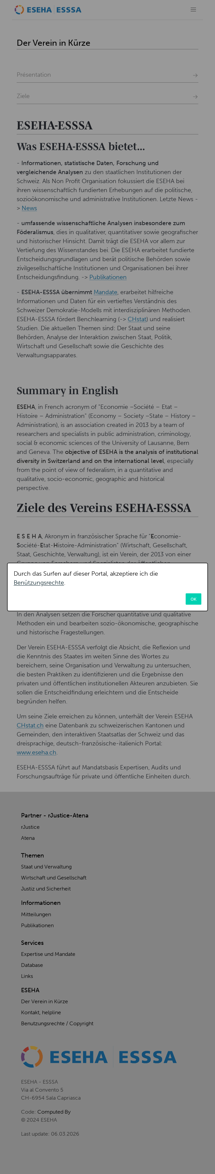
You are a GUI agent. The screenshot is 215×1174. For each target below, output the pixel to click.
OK (194, 599)
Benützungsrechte (39, 582)
